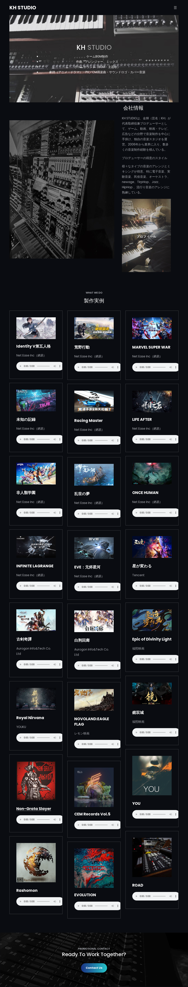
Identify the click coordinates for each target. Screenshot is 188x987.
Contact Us (94, 968)
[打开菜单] (175, 7)
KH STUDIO (23, 7)
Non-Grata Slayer (33, 808)
